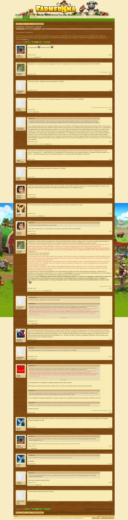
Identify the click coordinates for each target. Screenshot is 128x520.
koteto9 (29, 197)
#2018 (110, 463)
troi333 (29, 144)
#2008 (110, 194)
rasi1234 (19, 482)
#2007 (110, 177)
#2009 (110, 213)
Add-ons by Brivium (72, 518)
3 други (43, 144)
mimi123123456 (34, 144)
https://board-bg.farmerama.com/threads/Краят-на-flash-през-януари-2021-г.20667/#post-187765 (54, 443)
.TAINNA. (19, 55)
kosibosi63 (19, 73)
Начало (19, 17)
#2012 (110, 321)
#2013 (110, 339)
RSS (113, 516)
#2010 (110, 231)
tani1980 (19, 214)
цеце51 (18, 178)
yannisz (29, 484)
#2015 (110, 412)
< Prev (26, 42)
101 (37, 42)
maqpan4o (19, 339)
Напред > (48, 42)
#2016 (110, 427)
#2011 (110, 288)
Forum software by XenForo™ (48, 518)
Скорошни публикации (21, 20)
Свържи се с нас (100, 516)
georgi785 (30, 323)
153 (44, 42)
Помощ (106, 516)
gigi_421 (39, 144)
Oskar (41, 28)
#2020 (110, 500)
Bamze (29, 57)
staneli (18, 160)
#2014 (110, 356)
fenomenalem (20, 128)
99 (32, 42)
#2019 (110, 482)
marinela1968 (20, 91)
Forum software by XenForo (25, 518)
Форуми (26, 17)
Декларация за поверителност (107, 518)
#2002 (110, 74)
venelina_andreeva (20, 502)
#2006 (110, 159)
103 (40, 42)
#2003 (110, 90)
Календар (34, 17)
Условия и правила (96, 518)
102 (39, 42)
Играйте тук (25, 39)
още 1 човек (42, 290)
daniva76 (19, 195)
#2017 (110, 446)
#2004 (110, 109)
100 (35, 42)
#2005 (110, 141)
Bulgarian (16, 516)
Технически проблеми (28, 28)
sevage (18, 109)
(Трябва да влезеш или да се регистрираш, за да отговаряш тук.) (98, 509)
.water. (32, 215)
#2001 (110, 54)
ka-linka (33, 57)
